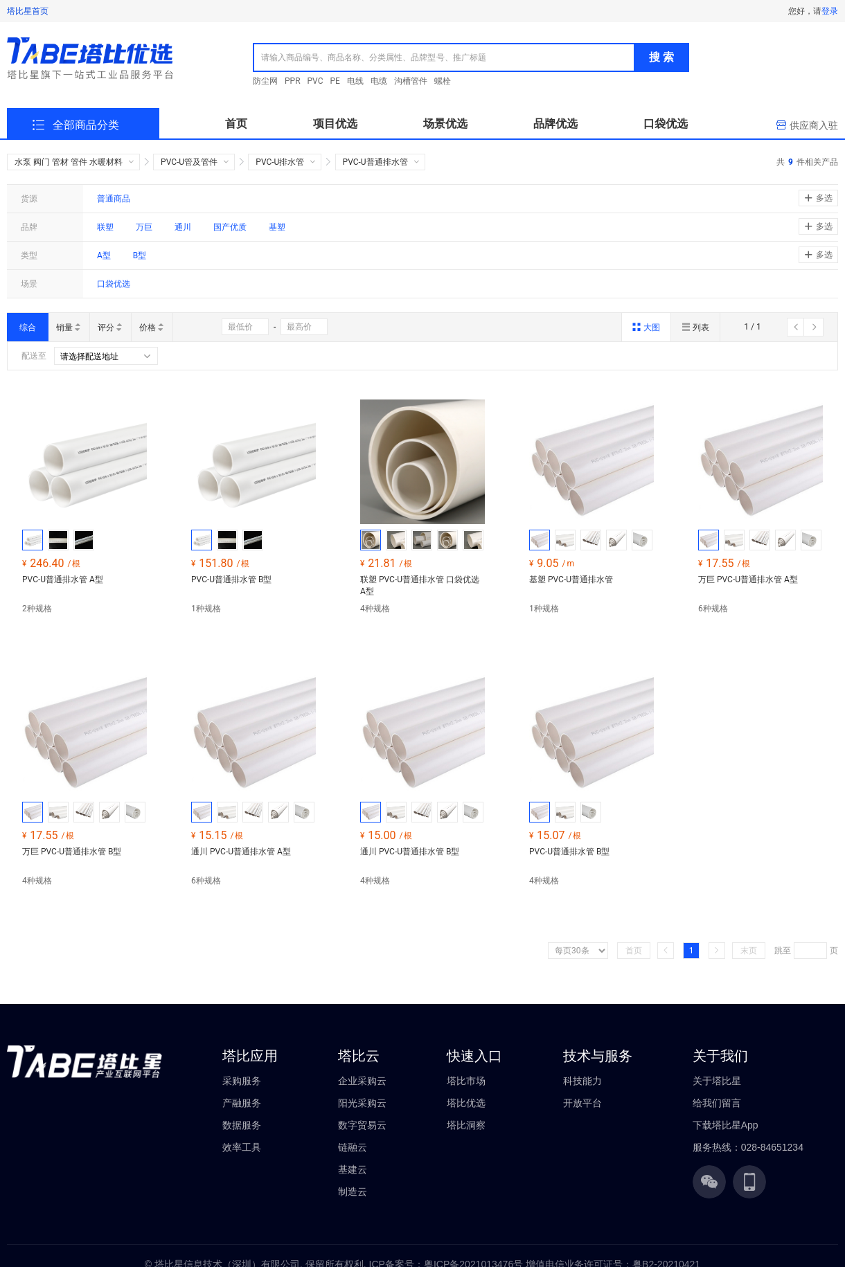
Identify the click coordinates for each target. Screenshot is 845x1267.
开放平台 (582, 1102)
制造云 (352, 1191)
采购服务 (241, 1080)
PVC (315, 81)
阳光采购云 (362, 1102)
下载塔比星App (725, 1125)
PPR (293, 81)
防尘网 (265, 81)
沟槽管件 (410, 81)
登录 (829, 11)
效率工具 (241, 1147)
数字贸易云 (362, 1125)
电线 (355, 81)
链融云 (352, 1147)
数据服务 (241, 1125)
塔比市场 (466, 1080)
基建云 (352, 1169)
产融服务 (241, 1102)
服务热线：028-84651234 (748, 1147)
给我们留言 (717, 1102)
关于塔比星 (717, 1080)
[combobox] (444, 57)
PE (335, 81)
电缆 (379, 81)
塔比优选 (466, 1102)
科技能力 (582, 1080)
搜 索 (661, 57)
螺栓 (442, 81)
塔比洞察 (466, 1125)
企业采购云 (362, 1080)
